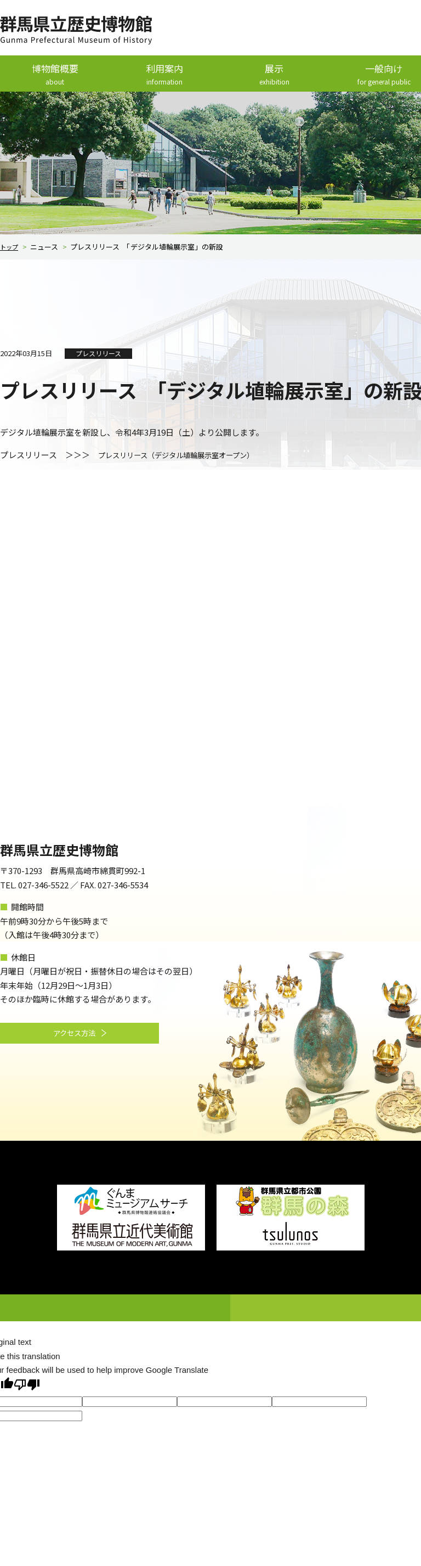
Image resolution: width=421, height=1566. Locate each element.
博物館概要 (55, 74)
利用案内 (164, 74)
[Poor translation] (27, 1385)
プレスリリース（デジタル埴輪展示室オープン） (188, 455)
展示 (274, 74)
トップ (10, 247)
